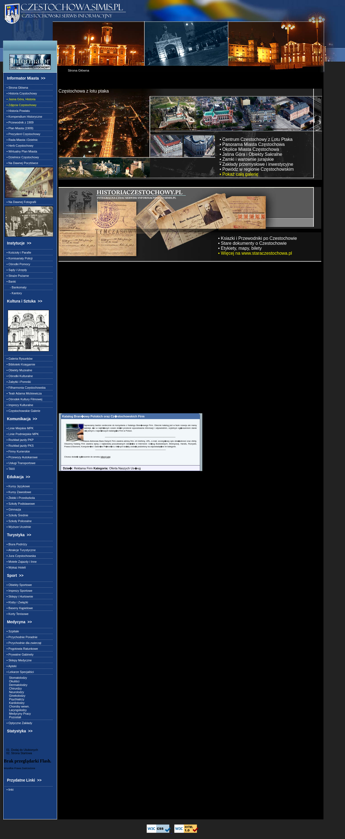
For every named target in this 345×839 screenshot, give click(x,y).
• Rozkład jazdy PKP (19, 439)
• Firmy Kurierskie (17, 451)
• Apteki (11, 666)
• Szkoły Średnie (16, 515)
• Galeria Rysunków (19, 358)
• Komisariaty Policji (19, 258)
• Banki (10, 281)
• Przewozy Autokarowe (21, 457)
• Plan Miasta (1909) (19, 128)
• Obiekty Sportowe (18, 584)
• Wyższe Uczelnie (18, 526)
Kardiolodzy (15, 702)
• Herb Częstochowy (19, 145)
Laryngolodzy (16, 710)
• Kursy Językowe (17, 486)
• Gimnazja (13, 509)
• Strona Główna (16, 87)
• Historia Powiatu (17, 110)
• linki (9, 789)
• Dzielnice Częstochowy (22, 157)
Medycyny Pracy (18, 713)
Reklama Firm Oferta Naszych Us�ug (100, 468)
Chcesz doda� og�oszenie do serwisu (82, 457)
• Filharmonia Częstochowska (25, 387)
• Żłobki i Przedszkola (20, 497)
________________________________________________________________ (140, 436)
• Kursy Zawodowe (18, 492)
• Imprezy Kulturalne (19, 405)
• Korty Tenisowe (16, 614)
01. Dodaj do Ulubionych (21, 749)
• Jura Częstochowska (20, 555)
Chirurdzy (13, 688)
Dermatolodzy (16, 685)
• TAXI (10, 468)
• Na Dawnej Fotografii (20, 202)
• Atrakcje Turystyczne (20, 550)
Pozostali (13, 717)
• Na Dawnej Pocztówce (21, 163)
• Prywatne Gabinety (19, 654)
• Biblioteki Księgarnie (20, 364)
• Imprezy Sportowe (18, 590)
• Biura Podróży (16, 544)
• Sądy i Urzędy (16, 270)
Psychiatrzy (14, 699)
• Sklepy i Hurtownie (19, 596)
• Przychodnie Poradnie (21, 637)
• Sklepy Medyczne (18, 660)
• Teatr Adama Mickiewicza (23, 393)
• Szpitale (12, 631)
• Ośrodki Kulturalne (19, 376)
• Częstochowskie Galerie (22, 410)
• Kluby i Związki (16, 602)
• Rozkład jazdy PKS (19, 445)
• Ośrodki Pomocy (17, 264)
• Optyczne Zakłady (18, 723)
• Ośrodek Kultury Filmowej (23, 399)
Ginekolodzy (15, 695)
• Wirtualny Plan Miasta (21, 151)
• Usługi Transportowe (20, 463)
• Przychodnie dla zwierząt (23, 643)
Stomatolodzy (16, 677)
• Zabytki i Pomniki (18, 381)
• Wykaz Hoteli (15, 567)
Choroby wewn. (17, 706)
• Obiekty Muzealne (18, 370)
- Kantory (13, 293)
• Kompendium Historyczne (23, 116)
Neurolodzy (14, 692)
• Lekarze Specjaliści (19, 672)
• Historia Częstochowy (21, 93)
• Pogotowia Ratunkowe (21, 648)
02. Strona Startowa (18, 753)
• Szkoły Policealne (18, 521)
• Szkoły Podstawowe (20, 503)
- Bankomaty (15, 287)
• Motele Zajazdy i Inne (21, 561)
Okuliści (12, 681)
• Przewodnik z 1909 (19, 122)
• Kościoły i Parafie (18, 252)
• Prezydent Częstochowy (22, 134)
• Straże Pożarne (17, 275)
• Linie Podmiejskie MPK (22, 434)
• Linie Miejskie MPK (19, 428)
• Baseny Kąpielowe (19, 608)
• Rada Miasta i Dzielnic (21, 139)
